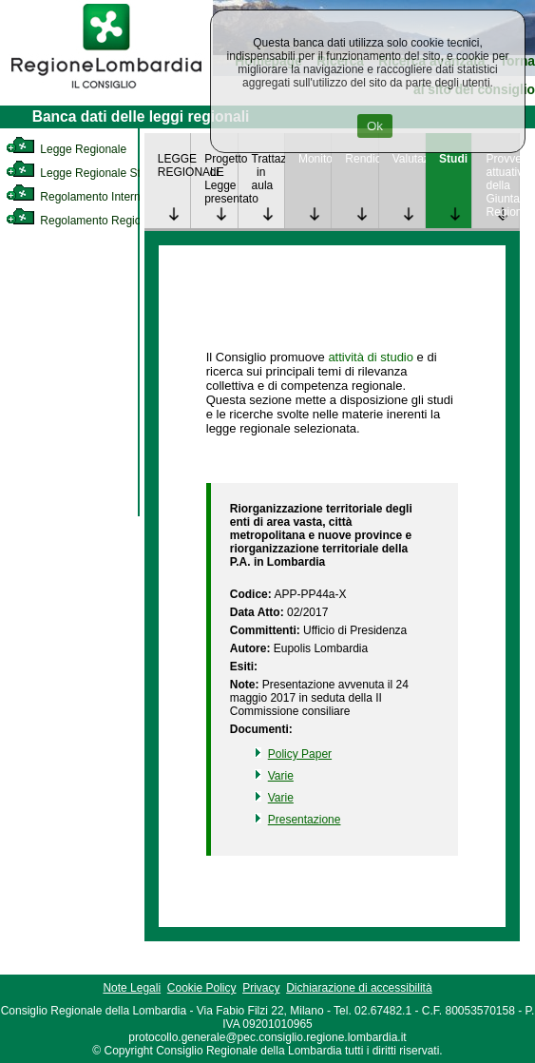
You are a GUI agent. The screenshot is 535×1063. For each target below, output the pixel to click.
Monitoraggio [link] (314, 158)
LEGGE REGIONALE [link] (174, 165)
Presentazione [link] (304, 819)
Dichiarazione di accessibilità (358, 988)
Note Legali (132, 988)
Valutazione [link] (408, 158)
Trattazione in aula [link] (268, 172)
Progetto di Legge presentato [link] (220, 178)
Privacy (260, 988)
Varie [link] (281, 776)
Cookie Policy (202, 988)
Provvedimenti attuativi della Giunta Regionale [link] (502, 185)
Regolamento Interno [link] (76, 196)
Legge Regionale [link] (66, 149)
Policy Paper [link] (300, 754)
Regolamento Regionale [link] (84, 220)
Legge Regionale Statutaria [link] (92, 173)
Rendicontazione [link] (361, 158)
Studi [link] (453, 158)
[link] (106, 91)
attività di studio (370, 357)
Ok (375, 126)
